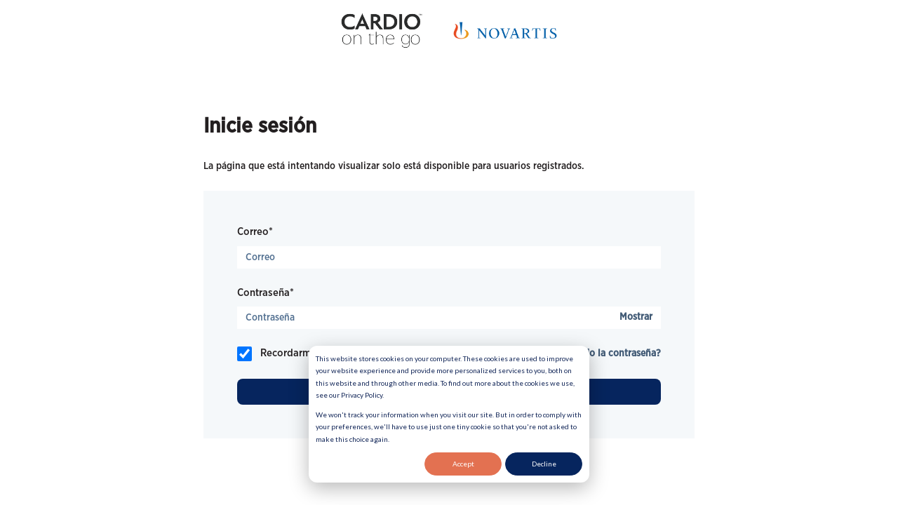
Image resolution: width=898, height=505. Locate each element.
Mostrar (635, 317)
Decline (544, 463)
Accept (463, 463)
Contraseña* (265, 293)
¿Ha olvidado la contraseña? (599, 353)
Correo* (255, 232)
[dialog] (449, 414)
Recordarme (288, 353)
